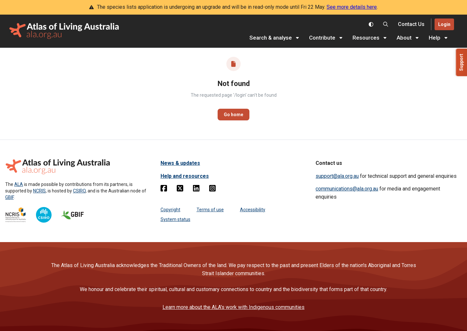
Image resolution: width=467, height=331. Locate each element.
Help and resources (185, 176)
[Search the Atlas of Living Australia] (385, 24)
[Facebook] (164, 189)
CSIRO (79, 190)
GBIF (9, 197)
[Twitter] (180, 189)
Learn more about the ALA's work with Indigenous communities (233, 307)
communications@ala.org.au (347, 189)
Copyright (170, 209)
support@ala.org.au (337, 176)
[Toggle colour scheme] (371, 24)
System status (175, 219)
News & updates (180, 163)
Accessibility (252, 209)
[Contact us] (411, 24)
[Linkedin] (196, 189)
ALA (18, 184)
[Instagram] (212, 189)
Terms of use (210, 209)
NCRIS (39, 190)
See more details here (352, 7)
